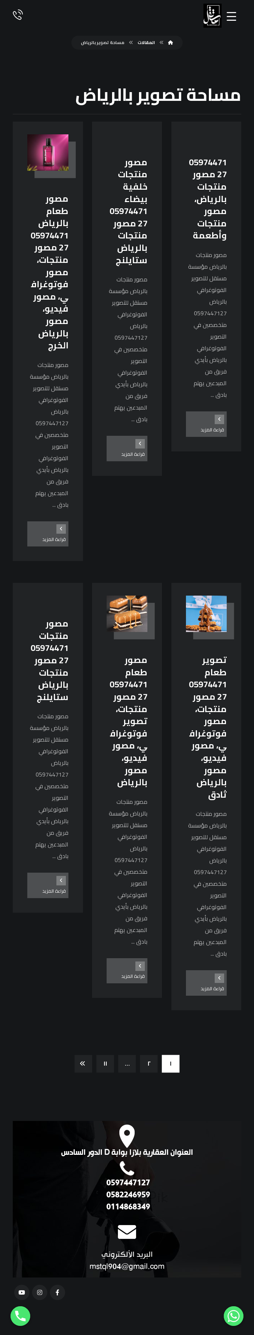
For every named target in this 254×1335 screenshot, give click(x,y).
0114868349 (127, 1207)
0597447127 (127, 1183)
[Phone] (20, 1316)
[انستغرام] (39, 1292)
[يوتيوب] (21, 1292)
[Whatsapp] (233, 1316)
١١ (105, 1063)
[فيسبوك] (57, 1292)
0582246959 (127, 1195)
